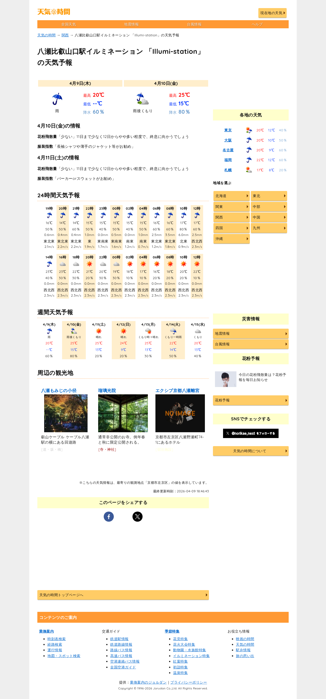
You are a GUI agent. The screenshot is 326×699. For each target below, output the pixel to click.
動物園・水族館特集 (189, 650)
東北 (256, 196)
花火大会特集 (184, 644)
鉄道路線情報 (121, 644)
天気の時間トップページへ (61, 595)
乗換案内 (46, 631)
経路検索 (54, 644)
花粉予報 (222, 400)
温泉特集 (180, 672)
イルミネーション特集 (191, 656)
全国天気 (68, 24)
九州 (256, 228)
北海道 (221, 196)
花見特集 (180, 639)
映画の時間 (245, 639)
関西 (65, 35)
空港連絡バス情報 (125, 661)
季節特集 (172, 631)
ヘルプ (257, 24)
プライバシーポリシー (188, 682)
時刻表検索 (56, 639)
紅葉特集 (180, 661)
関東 (219, 206)
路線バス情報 (121, 650)
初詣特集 (180, 667)
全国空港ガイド (123, 667)
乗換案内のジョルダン (148, 682)
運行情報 (54, 650)
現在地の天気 (271, 13)
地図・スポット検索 (63, 656)
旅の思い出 (245, 656)
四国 (219, 228)
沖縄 (219, 238)
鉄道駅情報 (119, 639)
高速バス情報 (121, 656)
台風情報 (194, 24)
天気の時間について (249, 451)
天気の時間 (46, 35)
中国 (256, 217)
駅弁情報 (243, 650)
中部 (256, 206)
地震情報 (131, 24)
